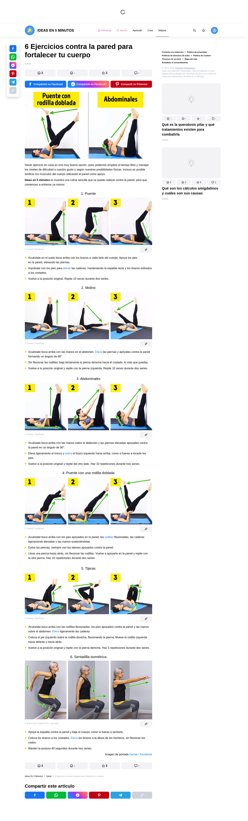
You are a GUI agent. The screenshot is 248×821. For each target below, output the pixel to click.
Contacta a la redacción (173, 52)
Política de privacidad (197, 52)
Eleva (98, 351)
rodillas (109, 537)
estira (68, 453)
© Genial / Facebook (34, 249)
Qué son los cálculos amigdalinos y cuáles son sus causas (190, 190)
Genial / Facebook (140, 754)
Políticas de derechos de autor (176, 56)
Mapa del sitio (191, 59)
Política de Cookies (202, 56)
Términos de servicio (171, 59)
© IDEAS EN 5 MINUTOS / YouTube (42, 723)
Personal (104, 30)
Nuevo (121, 30)
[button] (169, 118)
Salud (165, 140)
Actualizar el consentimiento (175, 62)
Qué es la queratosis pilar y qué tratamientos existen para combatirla (188, 129)
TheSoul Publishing (185, 68)
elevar (67, 268)
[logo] (49, 30)
